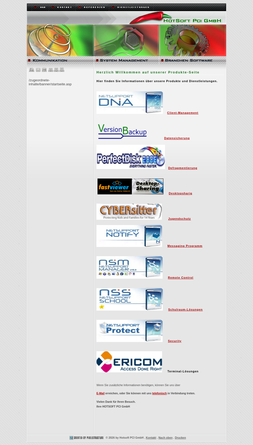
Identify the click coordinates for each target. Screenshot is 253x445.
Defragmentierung (182, 168)
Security (174, 341)
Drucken (180, 437)
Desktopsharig (180, 193)
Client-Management (182, 112)
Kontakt (151, 437)
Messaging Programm (184, 245)
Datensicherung (177, 138)
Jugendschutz (179, 218)
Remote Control (180, 277)
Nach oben (165, 437)
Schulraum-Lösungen (185, 309)
